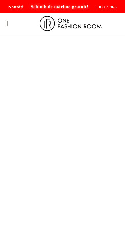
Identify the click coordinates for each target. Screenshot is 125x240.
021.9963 (108, 7)
